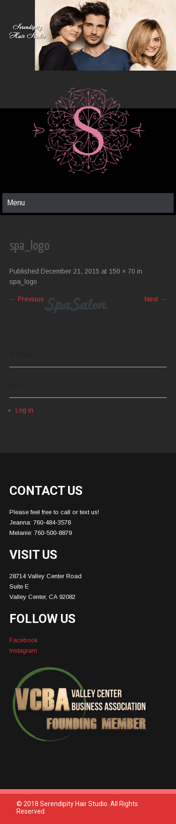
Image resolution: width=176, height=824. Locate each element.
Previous (26, 299)
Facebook (23, 640)
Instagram (23, 650)
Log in (24, 410)
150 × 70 (122, 271)
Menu (16, 203)
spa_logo (23, 281)
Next (156, 299)
